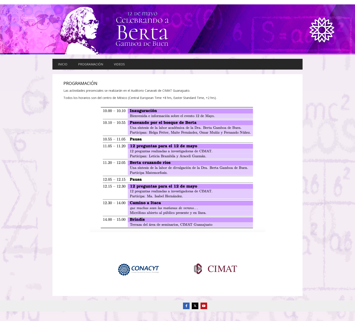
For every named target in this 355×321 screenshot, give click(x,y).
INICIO (62, 64)
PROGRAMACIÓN (90, 64)
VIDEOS (119, 64)
